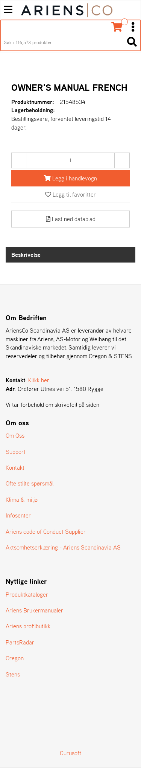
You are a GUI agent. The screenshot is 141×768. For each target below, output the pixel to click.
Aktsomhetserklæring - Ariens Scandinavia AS (63, 547)
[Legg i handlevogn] (70, 178)
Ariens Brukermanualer (34, 610)
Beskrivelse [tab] (26, 254)
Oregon (15, 658)
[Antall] (70, 160)
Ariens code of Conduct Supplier (46, 531)
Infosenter (18, 515)
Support (16, 451)
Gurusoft (70, 752)
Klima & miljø (22, 499)
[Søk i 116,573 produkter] (62, 42)
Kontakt (15, 467)
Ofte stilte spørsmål (29, 483)
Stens (13, 674)
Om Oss (15, 435)
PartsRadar (20, 642)
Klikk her (38, 380)
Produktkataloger (27, 594)
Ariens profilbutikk (28, 626)
